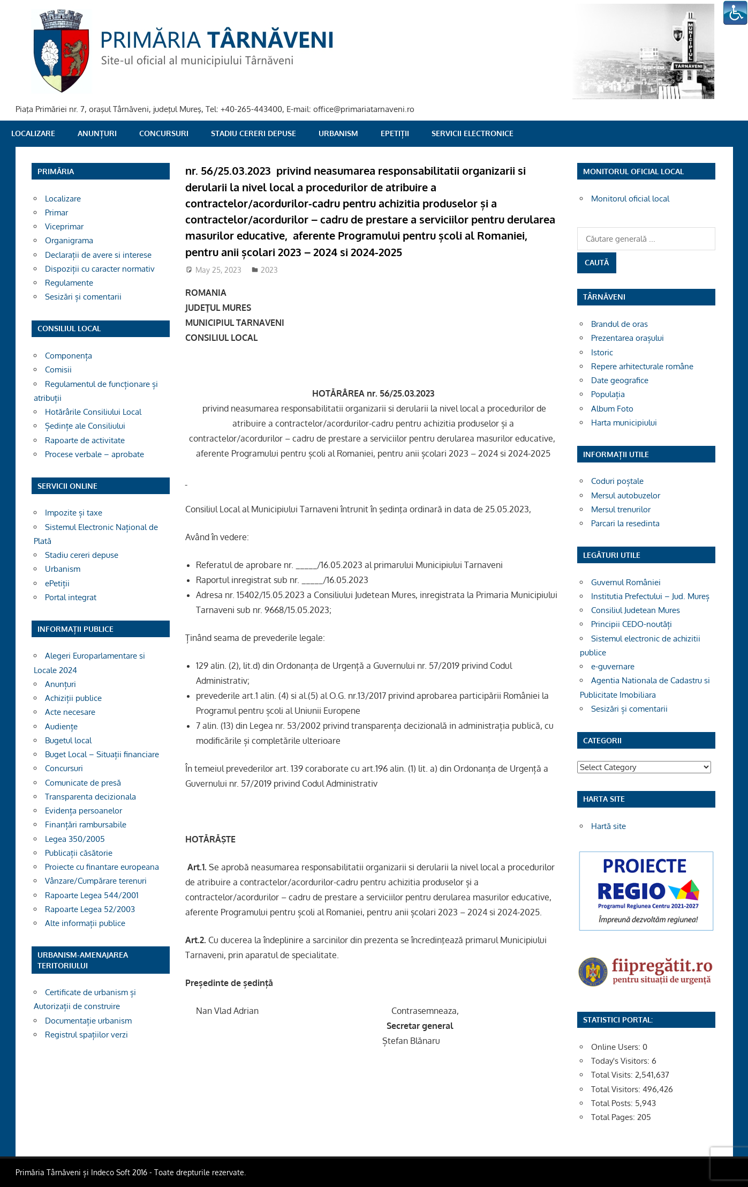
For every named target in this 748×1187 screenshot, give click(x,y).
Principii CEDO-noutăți (631, 624)
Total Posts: (613, 1103)
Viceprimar (64, 226)
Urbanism (338, 133)
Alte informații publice (85, 923)
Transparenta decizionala (90, 797)
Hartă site (608, 826)
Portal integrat (70, 597)
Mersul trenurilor (621, 509)
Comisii (58, 369)
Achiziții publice (73, 698)
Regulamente (69, 283)
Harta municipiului (624, 422)
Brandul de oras (619, 324)
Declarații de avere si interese (98, 255)
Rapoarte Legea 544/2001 (92, 895)
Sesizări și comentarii (83, 297)
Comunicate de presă (83, 783)
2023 (269, 269)
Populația (608, 394)
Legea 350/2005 (75, 839)
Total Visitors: (617, 1089)
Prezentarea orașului (627, 338)
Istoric (602, 352)
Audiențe (61, 726)
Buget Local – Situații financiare (102, 754)
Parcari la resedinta (625, 523)
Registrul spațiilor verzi (86, 1034)
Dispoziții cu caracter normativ (100, 269)
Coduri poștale (617, 481)
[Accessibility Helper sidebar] (735, 13)
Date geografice (619, 380)
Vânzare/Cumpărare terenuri (96, 881)
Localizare (33, 133)
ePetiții (395, 133)
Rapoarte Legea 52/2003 (90, 909)
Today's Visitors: (621, 1061)
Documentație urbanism (88, 1021)
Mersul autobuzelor (625, 495)
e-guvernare (612, 666)
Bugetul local (68, 740)
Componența (68, 355)
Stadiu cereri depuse (253, 133)
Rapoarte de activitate (85, 440)
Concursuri (163, 133)
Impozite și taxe (73, 512)
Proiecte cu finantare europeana (102, 867)
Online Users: (617, 1047)
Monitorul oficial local (630, 198)
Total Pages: (614, 1117)
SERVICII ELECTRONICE (472, 133)
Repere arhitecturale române (642, 366)
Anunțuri (97, 133)
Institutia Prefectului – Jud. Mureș (650, 596)
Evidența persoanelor (83, 810)
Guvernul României (626, 582)
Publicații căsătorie (78, 853)
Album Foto (612, 409)
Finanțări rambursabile (85, 824)
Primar (56, 212)
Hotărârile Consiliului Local (93, 412)
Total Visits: (613, 1075)
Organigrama (69, 240)
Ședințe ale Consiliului (85, 426)
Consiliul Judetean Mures (635, 610)
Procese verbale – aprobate (94, 454)
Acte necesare (70, 712)
